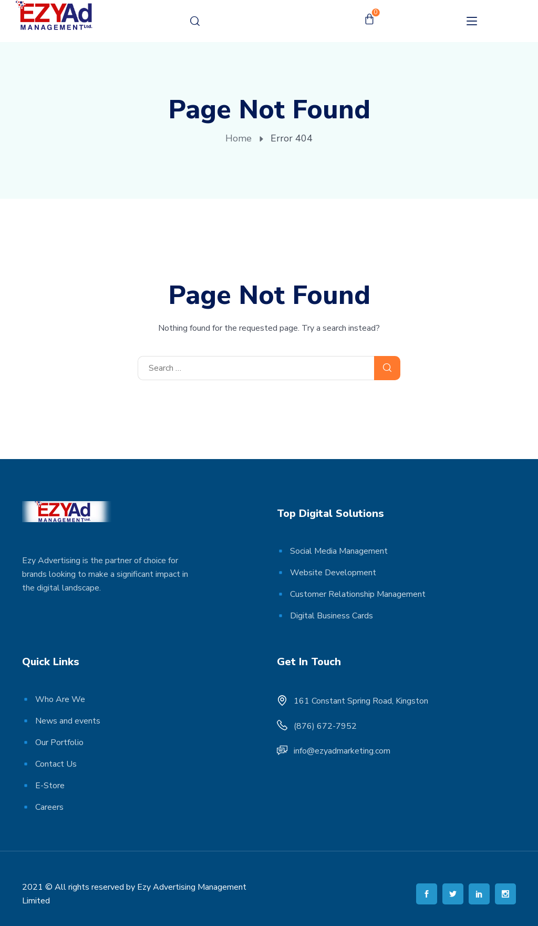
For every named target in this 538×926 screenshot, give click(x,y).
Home (238, 138)
